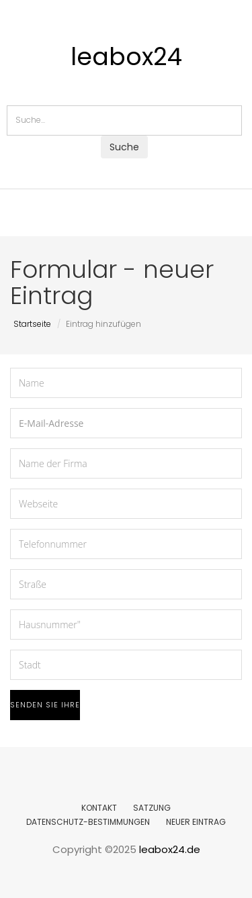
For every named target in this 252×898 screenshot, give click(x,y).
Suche (124, 147)
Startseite (32, 324)
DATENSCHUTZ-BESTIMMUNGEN (88, 822)
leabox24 (126, 57)
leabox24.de (169, 849)
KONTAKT (99, 807)
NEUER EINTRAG (196, 822)
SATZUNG (152, 807)
